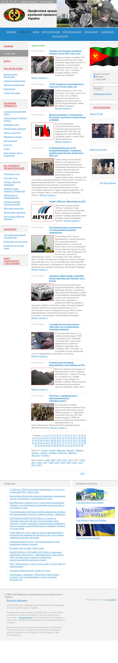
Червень (35, 453)
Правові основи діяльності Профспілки (14, 189)
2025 (39, 465)
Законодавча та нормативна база (11, 196)
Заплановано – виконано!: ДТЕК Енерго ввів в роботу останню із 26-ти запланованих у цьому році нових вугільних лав (35, 577)
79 (82, 443)
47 (49, 440)
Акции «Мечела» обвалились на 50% (67, 201)
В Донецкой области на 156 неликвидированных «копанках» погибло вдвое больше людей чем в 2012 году (66, 152)
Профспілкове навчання (15, 128)
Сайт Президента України (88, 538)
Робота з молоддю (12, 133)
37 (77, 438)
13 (66, 435)
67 (49, 443)
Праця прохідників (98, 149)
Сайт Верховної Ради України (90, 502)
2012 (71, 460)
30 (58, 438)
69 (55, 443)
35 (71, 438)
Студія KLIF (111, 599)
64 (41, 443)
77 (77, 443)
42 (36, 440)
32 (63, 438)
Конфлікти (10, 229)
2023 (80, 462)
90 (60, 445)
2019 (57, 462)
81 (36, 445)
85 (47, 445)
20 (85, 435)
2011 (65, 460)
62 (36, 443)
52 (63, 440)
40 (85, 438)
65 (44, 443)
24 (41, 438)
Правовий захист (11, 124)
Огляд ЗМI (9, 53)
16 (74, 435)
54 (68, 440)
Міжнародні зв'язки (13, 137)
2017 (45, 462)
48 (52, 440)
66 (47, 443)
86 (49, 445)
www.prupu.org (25, 617)
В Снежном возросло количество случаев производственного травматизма (65, 230)
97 (79, 445)
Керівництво (9, 89)
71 (60, 443)
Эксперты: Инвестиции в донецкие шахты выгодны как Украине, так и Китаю (67, 278)
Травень (79, 450)
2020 (63, 462)
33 (66, 438)
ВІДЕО (36, 32)
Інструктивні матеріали (14, 212)
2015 (33, 462)
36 (74, 438)
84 (44, 445)
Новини (11, 32)
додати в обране (46, 1)
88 (55, 445)
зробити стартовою (29, 1)
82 (38, 445)
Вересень (62, 453)
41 (33, 440)
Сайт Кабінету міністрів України (91, 520)
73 (66, 443)
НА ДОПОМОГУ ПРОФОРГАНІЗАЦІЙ (14, 167)
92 (66, 445)
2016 (39, 462)
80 (85, 443)
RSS (83, 473)
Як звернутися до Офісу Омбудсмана (27, 548)
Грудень (45, 455)
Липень (43, 453)
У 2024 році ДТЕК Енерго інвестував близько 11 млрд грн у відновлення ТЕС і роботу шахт (37, 490)
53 (66, 440)
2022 (74, 462)
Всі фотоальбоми (108, 183)
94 (71, 445)
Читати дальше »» (39, 78)
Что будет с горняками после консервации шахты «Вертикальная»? (63, 398)
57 (77, 440)
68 (52, 443)
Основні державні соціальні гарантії (12, 203)
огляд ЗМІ (24, 32)
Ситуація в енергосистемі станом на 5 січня (30, 570)
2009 (53, 460)
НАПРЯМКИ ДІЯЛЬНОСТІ (10, 104)
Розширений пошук (102, 94)
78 (79, 443)
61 (33, 443)
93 (68, 445)
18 (79, 435)
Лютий (52, 450)
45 (44, 440)
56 (74, 440)
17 (77, 435)
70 (58, 443)
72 (63, 443)
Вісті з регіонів (51, 32)
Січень (44, 450)
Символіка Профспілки (14, 81)
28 (52, 438)
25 (44, 438)
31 (60, 438)
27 (49, 438)
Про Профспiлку (13, 68)
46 (47, 440)
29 (55, 438)
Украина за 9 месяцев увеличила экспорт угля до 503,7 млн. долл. (65, 52)
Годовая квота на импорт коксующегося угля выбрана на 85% (67, 363)
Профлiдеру (91, 32)
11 (60, 435)
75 (71, 443)
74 (68, 443)
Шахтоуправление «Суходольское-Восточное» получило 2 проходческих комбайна (67, 117)
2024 (33, 465)
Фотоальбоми (101, 107)
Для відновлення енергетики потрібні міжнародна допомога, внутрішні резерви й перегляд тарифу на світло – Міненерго (38, 513)
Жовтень (72, 453)
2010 (59, 460)
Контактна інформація (17, 600)
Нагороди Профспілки (14, 85)
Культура (8, 145)
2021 (69, 462)
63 (38, 443)
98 (82, 445)
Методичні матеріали (13, 208)
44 (41, 440)
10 (58, 435)
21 (33, 438)
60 (85, 440)
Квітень (70, 450)
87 (52, 445)
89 (58, 445)
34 (68, 438)
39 (82, 438)
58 (79, 440)
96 (77, 445)
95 (74, 445)
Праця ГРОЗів (96, 114)
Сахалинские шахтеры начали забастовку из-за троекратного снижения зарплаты (64, 326)
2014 (82, 460)
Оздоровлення (10, 141)
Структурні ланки (12, 93)
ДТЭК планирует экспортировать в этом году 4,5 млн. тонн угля (66, 85)
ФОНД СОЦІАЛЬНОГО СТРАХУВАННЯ (12, 261)
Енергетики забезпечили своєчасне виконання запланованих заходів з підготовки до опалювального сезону (37, 497)
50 (58, 440)
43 (38, 440)
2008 (47, 460)
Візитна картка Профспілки (10, 75)
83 (41, 445)
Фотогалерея (60, 36)
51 (60, 440)
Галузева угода (10, 178)
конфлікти (107, 32)
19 (82, 435)
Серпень (53, 453)
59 (82, 440)
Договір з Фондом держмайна (12, 183)
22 (36, 438)
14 (68, 435)
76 (74, 443)
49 (55, 440)
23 (38, 438)
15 (71, 435)
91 (63, 445)
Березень (61, 450)
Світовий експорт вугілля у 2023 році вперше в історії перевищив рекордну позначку (35, 542)
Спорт (7, 149)
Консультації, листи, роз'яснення (13, 154)
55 (71, 440)
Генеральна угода (12, 174)
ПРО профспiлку (72, 32)
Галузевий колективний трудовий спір (15, 236)
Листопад (35, 455)
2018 (51, 462)
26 (47, 438)
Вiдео (7, 61)
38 (79, 438)
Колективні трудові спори (16, 241)
